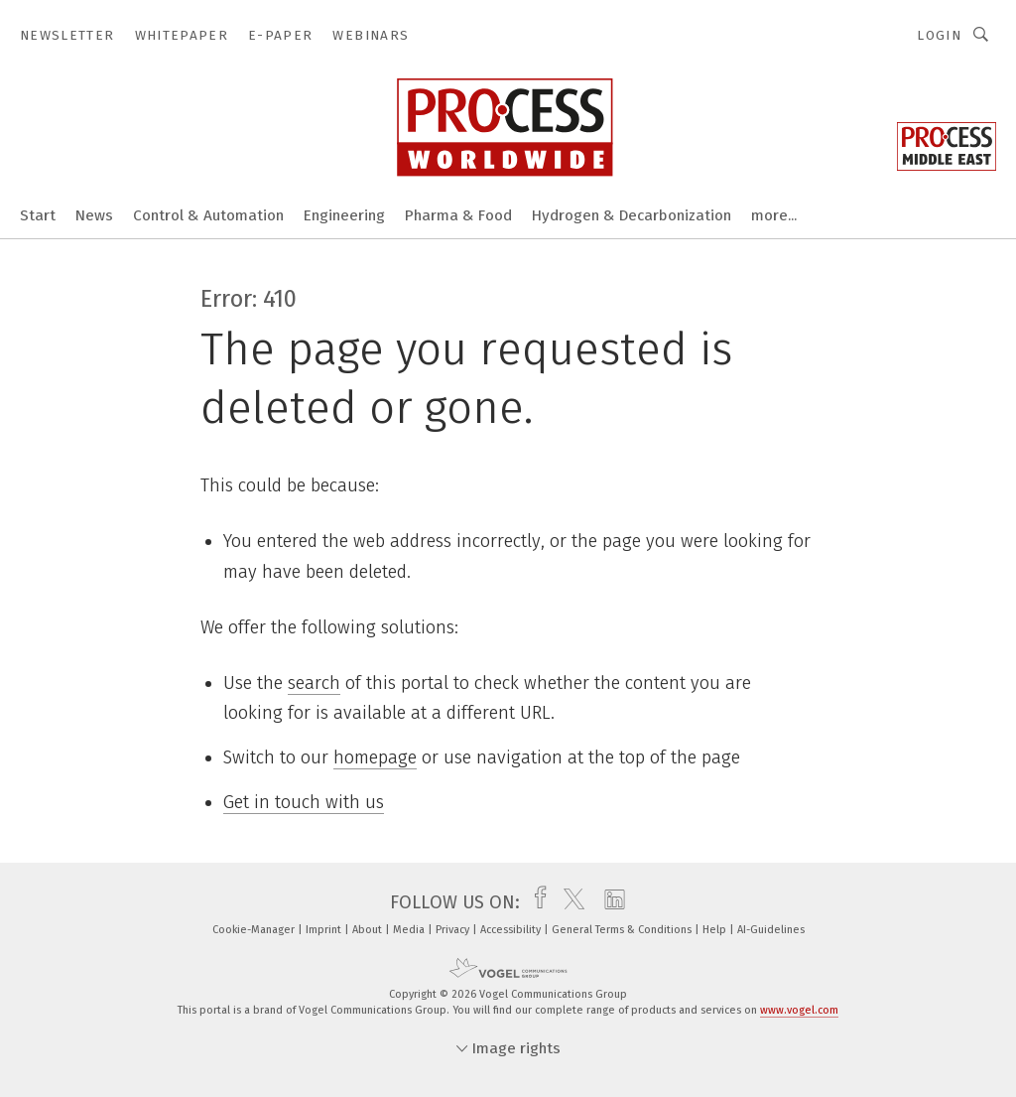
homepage (375, 757)
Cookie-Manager (255, 929)
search (314, 683)
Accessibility (512, 929)
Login (939, 35)
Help (715, 929)
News (94, 215)
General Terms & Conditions (623, 929)
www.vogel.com (799, 1010)
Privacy (454, 929)
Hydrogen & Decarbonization (631, 215)
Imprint (325, 929)
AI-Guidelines (771, 929)
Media (410, 929)
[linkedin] (609, 902)
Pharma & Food (458, 215)
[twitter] (569, 902)
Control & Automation (208, 215)
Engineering (344, 215)
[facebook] (535, 902)
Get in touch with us (303, 802)
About (368, 929)
